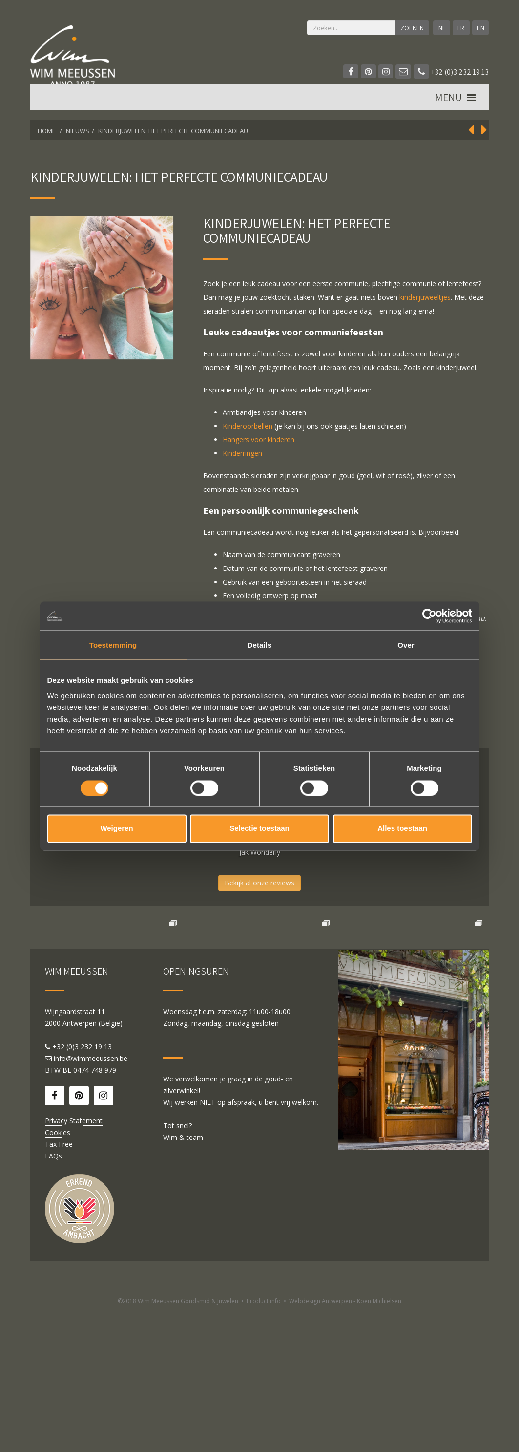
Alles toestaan (402, 828)
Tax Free (59, 1284)
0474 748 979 (94, 1210)
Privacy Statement (74, 1260)
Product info (264, 1441)
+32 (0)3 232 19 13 (451, 72)
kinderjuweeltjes (425, 297)
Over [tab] (406, 645)
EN (480, 27)
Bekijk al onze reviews (259, 882)
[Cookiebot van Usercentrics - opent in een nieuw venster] (429, 615)
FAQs (53, 1295)
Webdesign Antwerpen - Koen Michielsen (345, 1441)
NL (439, 27)
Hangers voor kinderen (258, 439)
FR (460, 27)
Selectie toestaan (259, 828)
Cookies (57, 1272)
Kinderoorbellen (247, 426)
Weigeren (116, 828)
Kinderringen (242, 453)
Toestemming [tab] (113, 645)
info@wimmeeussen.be (90, 1198)
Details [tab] (260, 645)
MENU (456, 103)
